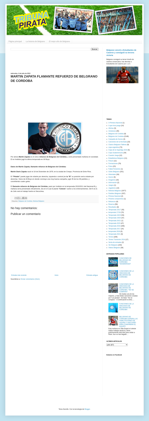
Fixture (110, 161)
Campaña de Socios (115, 139)
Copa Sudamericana (115, 153)
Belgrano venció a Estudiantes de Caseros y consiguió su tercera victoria (121, 52)
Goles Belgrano (113, 172)
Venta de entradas (114, 242)
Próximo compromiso (115, 199)
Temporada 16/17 (114, 210)
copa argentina (113, 147)
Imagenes (111, 180)
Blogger (87, 409)
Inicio (56, 275)
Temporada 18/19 (114, 215)
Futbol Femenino (114, 169)
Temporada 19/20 (114, 218)
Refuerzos (112, 202)
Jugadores (112, 188)
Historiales (112, 174)
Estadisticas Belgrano (116, 158)
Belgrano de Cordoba (25, 201)
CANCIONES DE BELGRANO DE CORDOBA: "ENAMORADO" (125, 261)
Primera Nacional (114, 196)
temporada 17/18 (114, 212)
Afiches (111, 128)
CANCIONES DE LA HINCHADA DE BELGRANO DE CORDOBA (126, 274)
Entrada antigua (92, 275)
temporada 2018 (114, 231)
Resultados (112, 207)
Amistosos (112, 131)
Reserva (111, 204)
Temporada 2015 (114, 223)
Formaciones (113, 163)
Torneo (110, 237)
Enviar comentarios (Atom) (30, 279)
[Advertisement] (54, 61)
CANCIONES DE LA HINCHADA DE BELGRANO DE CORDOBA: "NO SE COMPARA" (126, 288)
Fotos (110, 166)
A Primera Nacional (115, 123)
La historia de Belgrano (35, 41)
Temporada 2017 (114, 229)
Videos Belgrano (114, 248)
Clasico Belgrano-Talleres (117, 145)
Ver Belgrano (113, 245)
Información (112, 182)
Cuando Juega (113, 155)
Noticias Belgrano (38, 201)
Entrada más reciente (18, 275)
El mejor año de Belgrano (59, 41)
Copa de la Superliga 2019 (117, 150)
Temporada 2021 (114, 234)
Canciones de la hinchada (117, 142)
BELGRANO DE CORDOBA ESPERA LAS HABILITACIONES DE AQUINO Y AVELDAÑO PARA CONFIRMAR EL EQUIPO (128, 321)
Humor (110, 177)
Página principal (15, 41)
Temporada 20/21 (114, 221)
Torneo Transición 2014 (116, 239)
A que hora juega (114, 125)
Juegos (111, 185)
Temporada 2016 (114, 226)
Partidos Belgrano (114, 193)
